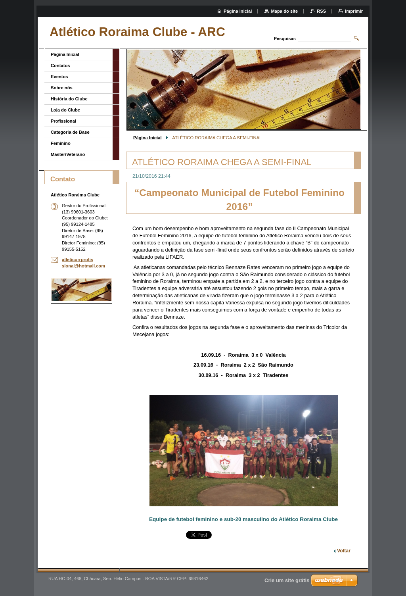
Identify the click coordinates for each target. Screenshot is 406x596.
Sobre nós (62, 87)
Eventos (59, 76)
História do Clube (69, 98)
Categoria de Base (70, 132)
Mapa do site (284, 11)
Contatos (60, 65)
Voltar (343, 551)
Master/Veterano (68, 154)
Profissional (63, 121)
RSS (321, 11)
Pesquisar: (285, 38)
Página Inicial (147, 137)
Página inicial (238, 11)
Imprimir (354, 11)
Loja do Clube (65, 110)
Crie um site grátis (286, 580)
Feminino (61, 143)
